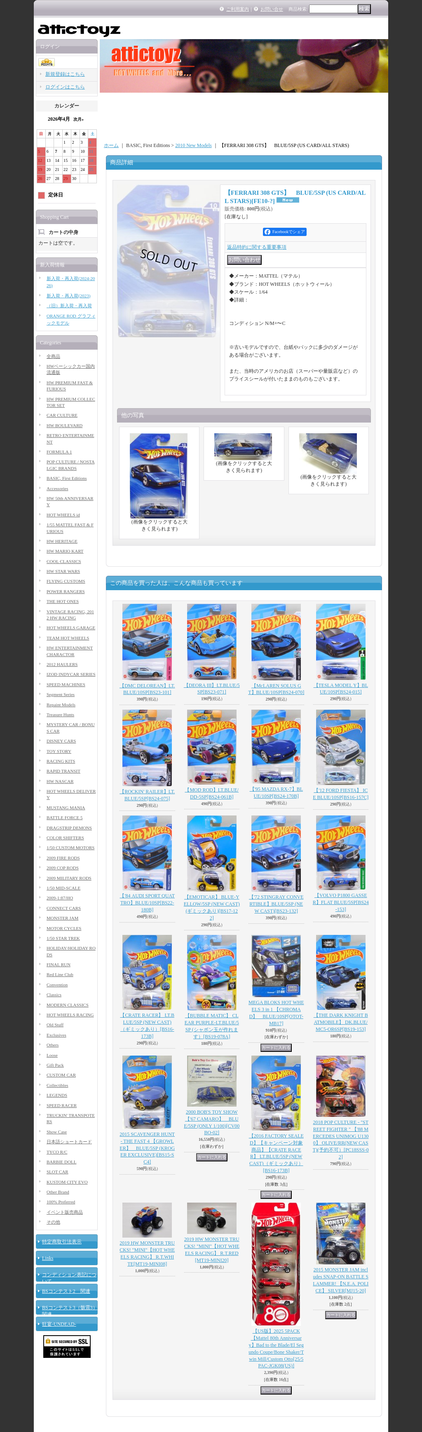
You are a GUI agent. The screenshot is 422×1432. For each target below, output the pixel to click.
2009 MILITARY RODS (69, 878)
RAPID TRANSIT (63, 771)
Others (53, 1044)
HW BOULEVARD (64, 425)
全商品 (53, 356)
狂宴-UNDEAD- (59, 1324)
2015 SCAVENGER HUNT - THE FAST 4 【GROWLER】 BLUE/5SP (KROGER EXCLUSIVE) (147, 1148)
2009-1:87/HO (60, 897)
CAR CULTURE (62, 415)
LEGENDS (57, 1095)
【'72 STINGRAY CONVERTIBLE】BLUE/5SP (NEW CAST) (276, 904)
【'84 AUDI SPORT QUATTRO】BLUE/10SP (147, 903)
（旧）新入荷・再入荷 (69, 305)
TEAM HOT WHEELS (68, 637)
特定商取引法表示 (62, 1242)
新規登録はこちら (65, 74)
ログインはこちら (65, 87)
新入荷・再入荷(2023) (68, 295)
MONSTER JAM (62, 918)
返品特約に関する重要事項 (256, 247)
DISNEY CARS (61, 740)
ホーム (111, 145)
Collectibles (57, 1085)
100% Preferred (61, 1201)
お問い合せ (271, 9)
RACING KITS (61, 761)
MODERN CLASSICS (68, 1004)
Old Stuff (55, 1024)
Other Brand (58, 1191)
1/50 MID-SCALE (63, 887)
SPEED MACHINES (66, 684)
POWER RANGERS (66, 591)
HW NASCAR (60, 781)
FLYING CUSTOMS (66, 581)
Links (47, 1258)
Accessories (57, 488)
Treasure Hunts (60, 714)
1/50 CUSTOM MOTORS (70, 847)
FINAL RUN (58, 964)
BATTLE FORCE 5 (64, 817)
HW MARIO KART (65, 551)
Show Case (57, 1131)
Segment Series (61, 694)
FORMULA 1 (59, 451)
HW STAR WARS (63, 571)
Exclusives (56, 1035)
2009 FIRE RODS (63, 857)
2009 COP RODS (63, 867)
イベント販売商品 (65, 1212)
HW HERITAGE (62, 541)
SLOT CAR (57, 1171)
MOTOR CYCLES (64, 928)
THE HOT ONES (63, 601)
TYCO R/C (57, 1151)
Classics (54, 994)
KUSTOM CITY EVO (67, 1182)
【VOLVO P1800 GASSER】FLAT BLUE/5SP (341, 902)
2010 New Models (193, 145)
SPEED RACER (62, 1105)
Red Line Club (60, 974)
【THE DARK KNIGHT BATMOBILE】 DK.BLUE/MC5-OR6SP (341, 1022)
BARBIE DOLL (61, 1161)
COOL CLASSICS (64, 561)
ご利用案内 (237, 9)
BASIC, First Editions (67, 478)
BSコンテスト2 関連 (66, 1291)
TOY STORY (59, 751)
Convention (57, 984)
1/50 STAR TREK (63, 938)
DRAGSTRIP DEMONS (69, 827)
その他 (53, 1221)
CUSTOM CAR (61, 1074)
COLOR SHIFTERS (65, 837)
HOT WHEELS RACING (70, 1014)
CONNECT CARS (64, 908)
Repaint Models (61, 704)
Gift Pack (55, 1065)
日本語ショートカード (69, 1141)
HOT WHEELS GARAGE (71, 627)
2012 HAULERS (62, 664)
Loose (52, 1055)
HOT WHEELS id (63, 514)
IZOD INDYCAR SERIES (71, 674)
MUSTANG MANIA (66, 807)
